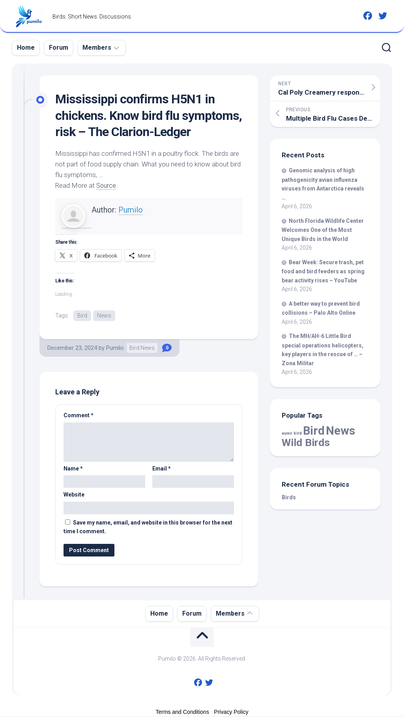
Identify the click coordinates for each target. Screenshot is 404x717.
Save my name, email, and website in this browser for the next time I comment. (148, 527)
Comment (79, 416)
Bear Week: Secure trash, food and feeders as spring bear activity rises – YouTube (323, 271)
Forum (58, 47)
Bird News (142, 348)
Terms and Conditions (182, 712)
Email (161, 469)
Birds (289, 497)
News (104, 315)
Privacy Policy (231, 712)
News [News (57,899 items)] (340, 430)
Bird (82, 315)
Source (106, 185)
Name (73, 469)
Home (26, 47)
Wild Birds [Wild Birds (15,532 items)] (306, 442)
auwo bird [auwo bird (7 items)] (292, 433)
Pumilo (130, 210)
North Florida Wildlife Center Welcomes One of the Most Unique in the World (323, 230)
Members (96, 47)
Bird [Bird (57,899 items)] (314, 430)
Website (74, 495)
